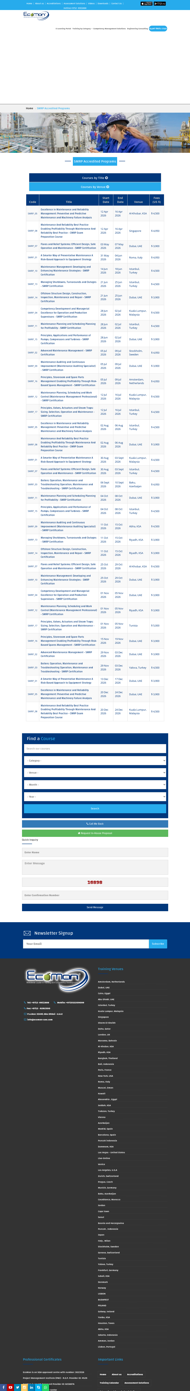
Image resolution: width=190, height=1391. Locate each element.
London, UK (104, 965)
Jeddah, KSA (104, 1036)
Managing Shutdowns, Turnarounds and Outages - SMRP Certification (69, 215)
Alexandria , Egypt (107, 1030)
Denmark (103, 1213)
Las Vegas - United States (111, 1083)
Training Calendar (109, 1314)
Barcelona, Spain (107, 1066)
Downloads (103, 4)
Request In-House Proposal (95, 764)
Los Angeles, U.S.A (107, 1101)
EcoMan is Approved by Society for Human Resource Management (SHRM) (50, 1334)
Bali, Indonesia (106, 995)
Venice (101, 1095)
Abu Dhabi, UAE (106, 930)
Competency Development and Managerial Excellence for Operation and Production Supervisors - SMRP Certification (65, 244)
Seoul (101, 1148)
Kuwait (102, 1024)
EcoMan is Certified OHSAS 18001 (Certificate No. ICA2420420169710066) (49, 1372)
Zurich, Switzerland (108, 1107)
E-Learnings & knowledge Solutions (119, 1322)
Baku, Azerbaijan (107, 1125)
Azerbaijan (104, 1054)
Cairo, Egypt (104, 924)
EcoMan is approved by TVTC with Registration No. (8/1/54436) (56, 1354)
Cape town (103, 1142)
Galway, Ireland (106, 1242)
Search (95, 739)
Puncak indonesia (107, 1071)
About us (39, 4)
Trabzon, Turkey (106, 1042)
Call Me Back (95, 754)
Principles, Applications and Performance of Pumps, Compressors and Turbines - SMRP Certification (66, 270)
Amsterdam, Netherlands (111, 913)
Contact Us (116, 4)
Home (29, 4)
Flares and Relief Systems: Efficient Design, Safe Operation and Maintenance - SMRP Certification (68, 177)
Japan (101, 1166)
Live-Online (104, 1089)
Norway (102, 1219)
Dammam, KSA (106, 1077)
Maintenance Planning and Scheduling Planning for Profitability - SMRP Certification (68, 257)
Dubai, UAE (104, 918)
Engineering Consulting (137, 28)
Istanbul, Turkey (106, 936)
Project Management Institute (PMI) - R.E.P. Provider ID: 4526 (55, 1309)
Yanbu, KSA (104, 1248)
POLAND (102, 1236)
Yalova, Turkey (105, 1195)
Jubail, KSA (104, 1207)
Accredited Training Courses (115, 1339)
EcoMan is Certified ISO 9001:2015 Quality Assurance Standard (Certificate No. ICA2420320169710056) (56, 1362)
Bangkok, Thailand (108, 989)
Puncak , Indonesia (108, 1160)
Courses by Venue (95, 118)
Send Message (95, 838)
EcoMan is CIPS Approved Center (40, 1321)
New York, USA (105, 1007)
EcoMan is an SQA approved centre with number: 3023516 (53, 1303)
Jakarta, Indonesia (108, 1266)
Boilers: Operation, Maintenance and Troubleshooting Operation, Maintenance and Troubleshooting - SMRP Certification (67, 415)
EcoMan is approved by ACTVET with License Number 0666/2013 (57, 1343)
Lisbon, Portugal (106, 1278)
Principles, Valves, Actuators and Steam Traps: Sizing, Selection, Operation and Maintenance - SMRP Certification (67, 343)
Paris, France (105, 1001)
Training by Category (82, 28)
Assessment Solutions (74, 4)
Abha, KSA (103, 1260)
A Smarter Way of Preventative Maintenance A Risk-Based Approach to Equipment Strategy (67, 188)
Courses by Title (95, 109)
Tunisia (102, 1189)
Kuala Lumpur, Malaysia (111, 942)
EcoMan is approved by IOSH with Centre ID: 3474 (49, 1327)
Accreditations (54, 4)
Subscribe (158, 875)
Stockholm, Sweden (108, 1177)
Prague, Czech (105, 1113)
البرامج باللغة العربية (111, 1331)
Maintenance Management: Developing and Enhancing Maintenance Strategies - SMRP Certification (66, 202)
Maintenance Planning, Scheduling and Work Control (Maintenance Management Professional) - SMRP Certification (69, 327)
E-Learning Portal (63, 28)
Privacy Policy (155, 1356)
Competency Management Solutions (109, 28)
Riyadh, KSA (104, 983)
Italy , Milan (104, 1172)
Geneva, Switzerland (109, 1183)
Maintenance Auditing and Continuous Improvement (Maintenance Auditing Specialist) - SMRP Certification (68, 297)
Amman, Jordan (106, 1272)
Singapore (103, 948)
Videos (91, 4)
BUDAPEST (103, 1231)
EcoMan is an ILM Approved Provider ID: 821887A (48, 1315)
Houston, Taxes (106, 1254)
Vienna (102, 1048)
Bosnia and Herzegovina (111, 1154)
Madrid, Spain (105, 1060)
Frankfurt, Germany (108, 1201)
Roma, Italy (104, 1013)
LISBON (102, 1225)
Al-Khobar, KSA (106, 977)
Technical (132, 1331)
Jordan (101, 1136)
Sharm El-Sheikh (107, 954)
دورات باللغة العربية (158, 28)
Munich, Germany (107, 1119)
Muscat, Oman (105, 1019)
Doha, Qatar (104, 960)
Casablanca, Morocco (109, 1130)
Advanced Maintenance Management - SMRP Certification (66, 283)
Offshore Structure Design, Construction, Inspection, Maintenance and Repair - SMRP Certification (66, 228)
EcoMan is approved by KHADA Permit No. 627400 (49, 1348)
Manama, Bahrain (107, 971)
